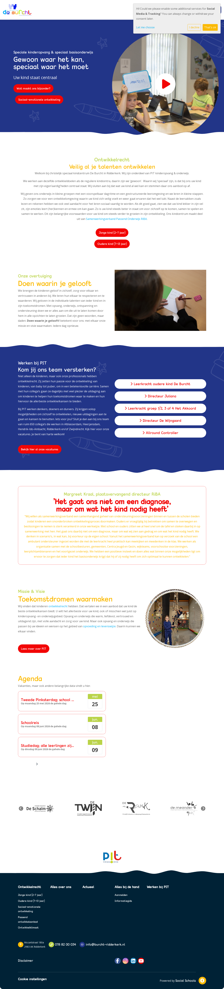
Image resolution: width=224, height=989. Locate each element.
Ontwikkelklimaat (28, 927)
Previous (21, 808)
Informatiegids (123, 900)
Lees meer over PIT (33, 648)
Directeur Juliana (160, 396)
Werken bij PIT (158, 887)
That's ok (210, 27)
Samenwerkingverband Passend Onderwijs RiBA (116, 219)
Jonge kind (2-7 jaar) (112, 232)
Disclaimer (25, 960)
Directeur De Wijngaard (160, 420)
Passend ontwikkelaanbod (28, 919)
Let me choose (145, 27)
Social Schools (185, 980)
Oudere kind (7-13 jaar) (112, 244)
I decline (194, 27)
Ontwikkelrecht (29, 887)
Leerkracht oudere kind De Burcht (160, 384)
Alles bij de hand (127, 887)
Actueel (88, 887)
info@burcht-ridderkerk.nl (105, 944)
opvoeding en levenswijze (99, 626)
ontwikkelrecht (57, 606)
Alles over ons (60, 887)
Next (203, 808)
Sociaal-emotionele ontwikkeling (39, 99)
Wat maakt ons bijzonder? (33, 88)
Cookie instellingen (32, 979)
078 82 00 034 (65, 944)
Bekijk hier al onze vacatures (39, 449)
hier (92, 429)
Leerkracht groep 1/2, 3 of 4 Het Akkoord (160, 408)
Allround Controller (160, 432)
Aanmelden (121, 895)
